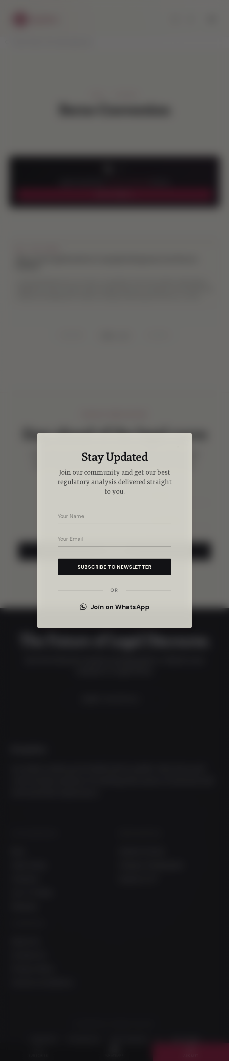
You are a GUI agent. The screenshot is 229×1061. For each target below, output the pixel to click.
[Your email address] (114, 539)
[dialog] (114, 530)
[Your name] (114, 516)
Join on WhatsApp (114, 607)
